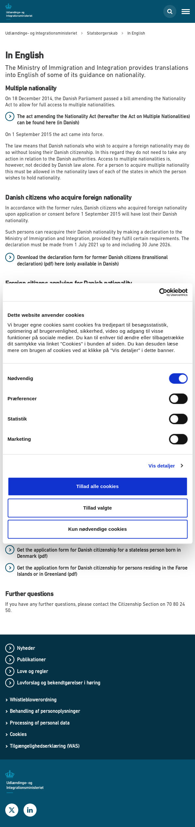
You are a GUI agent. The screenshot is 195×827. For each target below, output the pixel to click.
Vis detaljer (162, 465)
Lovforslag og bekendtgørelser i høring (58, 682)
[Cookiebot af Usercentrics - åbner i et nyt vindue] (158, 292)
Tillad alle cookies (97, 486)
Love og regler (32, 671)
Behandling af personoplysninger (45, 711)
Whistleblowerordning (33, 699)
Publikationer (31, 659)
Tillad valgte (97, 508)
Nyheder (26, 648)
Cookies (18, 734)
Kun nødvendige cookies (97, 529)
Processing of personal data (40, 723)
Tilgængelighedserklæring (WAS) (44, 746)
